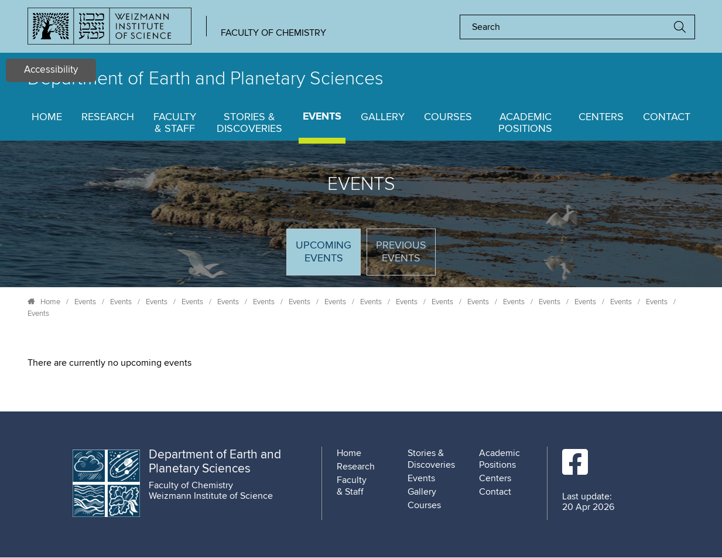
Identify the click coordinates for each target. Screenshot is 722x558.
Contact (666, 117)
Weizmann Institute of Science (211, 496)
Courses (448, 117)
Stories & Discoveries (249, 123)
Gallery (383, 117)
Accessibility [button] (51, 70)
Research (107, 117)
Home (47, 117)
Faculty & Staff (174, 123)
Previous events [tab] (401, 252)
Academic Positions (525, 123)
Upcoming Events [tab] (328, 257)
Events (322, 117)
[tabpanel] (361, 363)
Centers (601, 117)
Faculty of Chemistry (273, 33)
